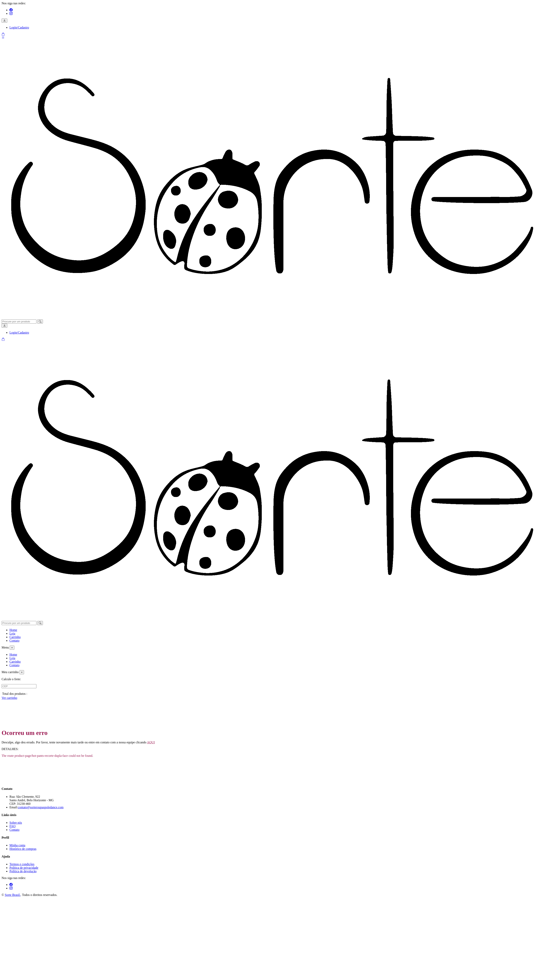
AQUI (151, 742)
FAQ (12, 826)
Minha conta (17, 845)
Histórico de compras (22, 848)
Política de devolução (23, 871)
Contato (14, 640)
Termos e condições (21, 864)
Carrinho (15, 637)
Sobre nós (15, 822)
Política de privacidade (23, 867)
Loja (12, 633)
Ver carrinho (9, 697)
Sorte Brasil (12, 895)
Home (13, 630)
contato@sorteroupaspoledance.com (41, 807)
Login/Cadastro (19, 27)
